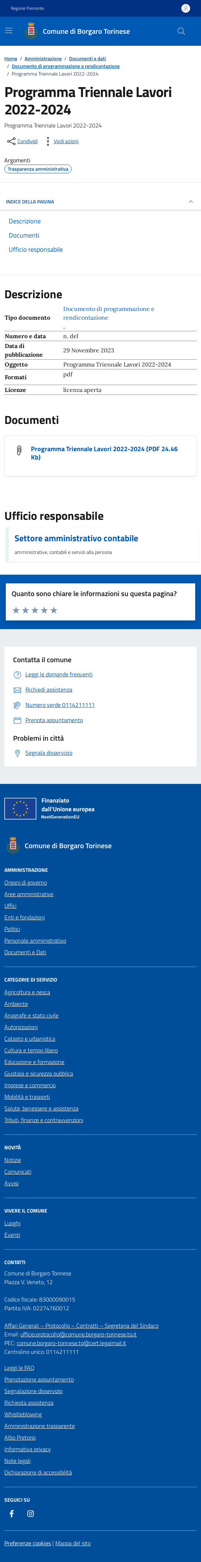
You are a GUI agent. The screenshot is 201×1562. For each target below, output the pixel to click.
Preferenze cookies (27, 1543)
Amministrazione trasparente (39, 1425)
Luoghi (12, 1223)
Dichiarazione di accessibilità (38, 1472)
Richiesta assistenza (28, 1402)
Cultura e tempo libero (31, 1050)
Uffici (10, 905)
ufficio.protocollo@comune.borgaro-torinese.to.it (78, 1334)
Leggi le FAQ (19, 1367)
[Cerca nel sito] (181, 31)
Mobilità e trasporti (27, 1096)
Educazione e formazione (34, 1061)
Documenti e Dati (25, 952)
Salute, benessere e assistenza (41, 1108)
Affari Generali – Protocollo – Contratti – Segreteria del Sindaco (81, 1325)
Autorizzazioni (21, 1027)
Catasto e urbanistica (29, 1038)
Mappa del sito (73, 1543)
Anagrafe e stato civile (31, 1015)
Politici (12, 928)
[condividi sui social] (21, 141)
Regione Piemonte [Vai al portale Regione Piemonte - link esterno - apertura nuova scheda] (27, 8)
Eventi (12, 1234)
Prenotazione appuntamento (39, 1379)
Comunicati (17, 1171)
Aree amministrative (28, 894)
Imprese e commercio (30, 1085)
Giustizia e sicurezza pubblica (38, 1073)
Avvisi (11, 1183)
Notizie (12, 1160)
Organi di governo (25, 882)
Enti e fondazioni (24, 917)
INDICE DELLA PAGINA (100, 201)
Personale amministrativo (35, 940)
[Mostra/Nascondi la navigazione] (8, 30)
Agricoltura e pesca (27, 992)
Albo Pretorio (20, 1437)
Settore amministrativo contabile (76, 538)
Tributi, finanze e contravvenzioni (43, 1120)
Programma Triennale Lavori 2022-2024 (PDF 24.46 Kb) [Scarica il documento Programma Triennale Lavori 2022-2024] (104, 453)
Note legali (17, 1460)
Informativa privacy (27, 1449)
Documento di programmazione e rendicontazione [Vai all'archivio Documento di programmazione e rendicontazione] (108, 313)
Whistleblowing (23, 1414)
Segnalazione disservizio (33, 1391)
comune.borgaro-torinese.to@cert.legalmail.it (71, 1343)
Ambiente (16, 1003)
